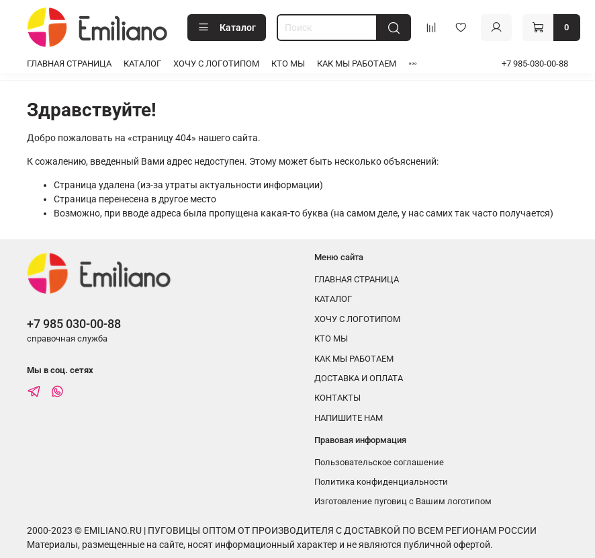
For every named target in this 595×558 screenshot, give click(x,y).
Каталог (226, 28)
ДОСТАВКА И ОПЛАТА (358, 378)
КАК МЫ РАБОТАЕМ (356, 63)
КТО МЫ (288, 63)
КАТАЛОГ (142, 63)
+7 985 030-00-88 (74, 324)
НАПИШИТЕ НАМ (348, 418)
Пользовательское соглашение (379, 462)
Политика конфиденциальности (381, 482)
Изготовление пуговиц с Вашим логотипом (403, 501)
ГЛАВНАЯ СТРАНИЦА (69, 63)
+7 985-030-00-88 (535, 63)
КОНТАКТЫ (337, 398)
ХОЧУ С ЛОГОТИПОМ (216, 63)
